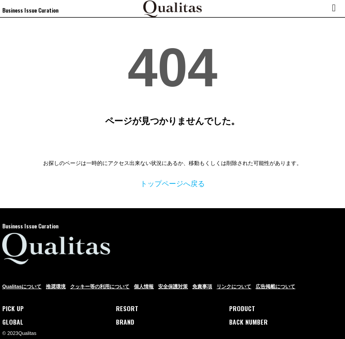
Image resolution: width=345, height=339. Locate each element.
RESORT (127, 308)
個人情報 (144, 286)
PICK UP (13, 308)
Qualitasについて (21, 286)
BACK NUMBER (248, 321)
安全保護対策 (173, 286)
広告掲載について (275, 286)
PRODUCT (242, 308)
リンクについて (234, 286)
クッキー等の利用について (99, 286)
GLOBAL (12, 321)
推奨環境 (56, 286)
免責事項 (202, 286)
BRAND (125, 321)
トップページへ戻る (172, 183)
